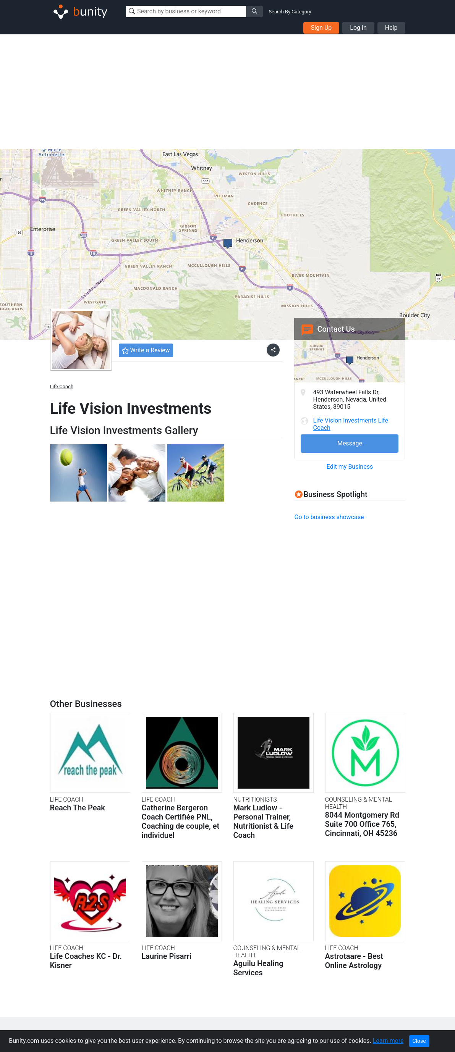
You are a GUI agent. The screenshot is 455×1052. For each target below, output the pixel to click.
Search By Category (290, 12)
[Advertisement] (227, 91)
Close (419, 1041)
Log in (358, 27)
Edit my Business (350, 466)
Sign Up (321, 27)
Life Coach (62, 386)
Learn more (388, 1040)
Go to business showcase (329, 517)
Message (349, 443)
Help (391, 27)
